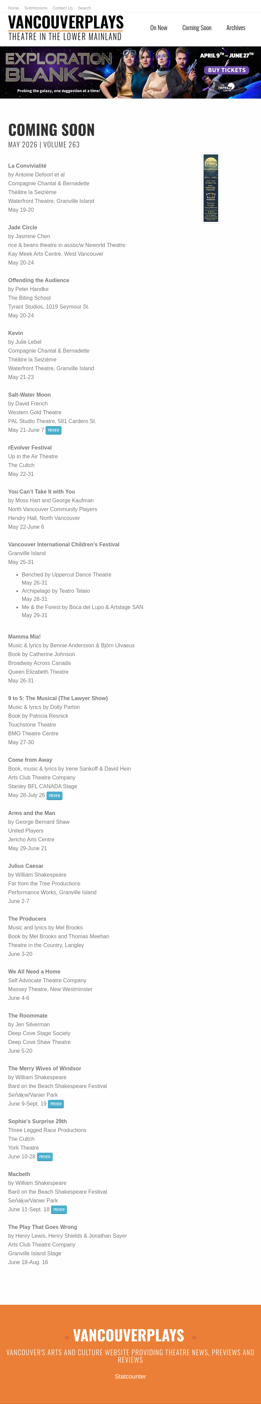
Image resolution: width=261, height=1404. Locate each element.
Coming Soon (197, 27)
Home (13, 8)
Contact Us (63, 8)
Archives (235, 27)
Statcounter (130, 1376)
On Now (158, 27)
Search (84, 8)
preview (53, 430)
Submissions (35, 8)
